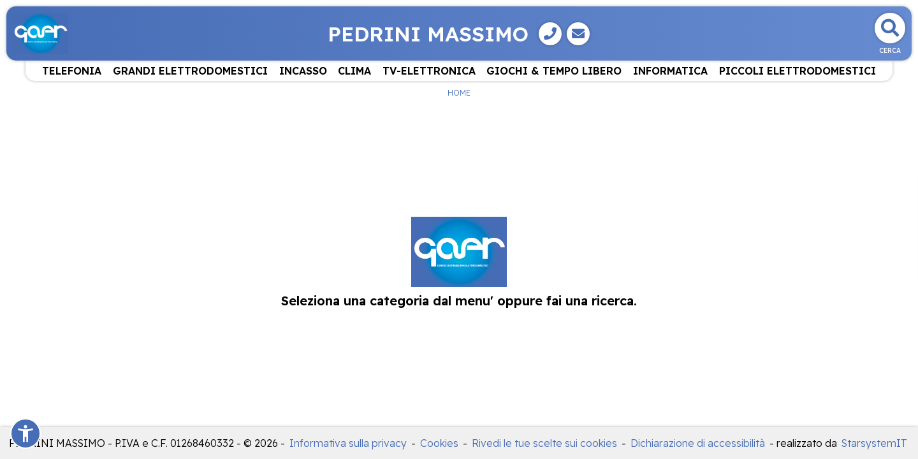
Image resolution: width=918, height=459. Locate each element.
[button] (25, 433)
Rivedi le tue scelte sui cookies (544, 443)
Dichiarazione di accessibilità (697, 443)
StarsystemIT (874, 443)
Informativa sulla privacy (348, 443)
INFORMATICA (670, 70)
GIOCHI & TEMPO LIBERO (554, 70)
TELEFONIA (71, 70)
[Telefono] (550, 33)
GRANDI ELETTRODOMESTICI (190, 70)
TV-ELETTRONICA (429, 70)
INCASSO (303, 70)
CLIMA (354, 70)
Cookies (439, 443)
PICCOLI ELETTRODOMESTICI (797, 70)
